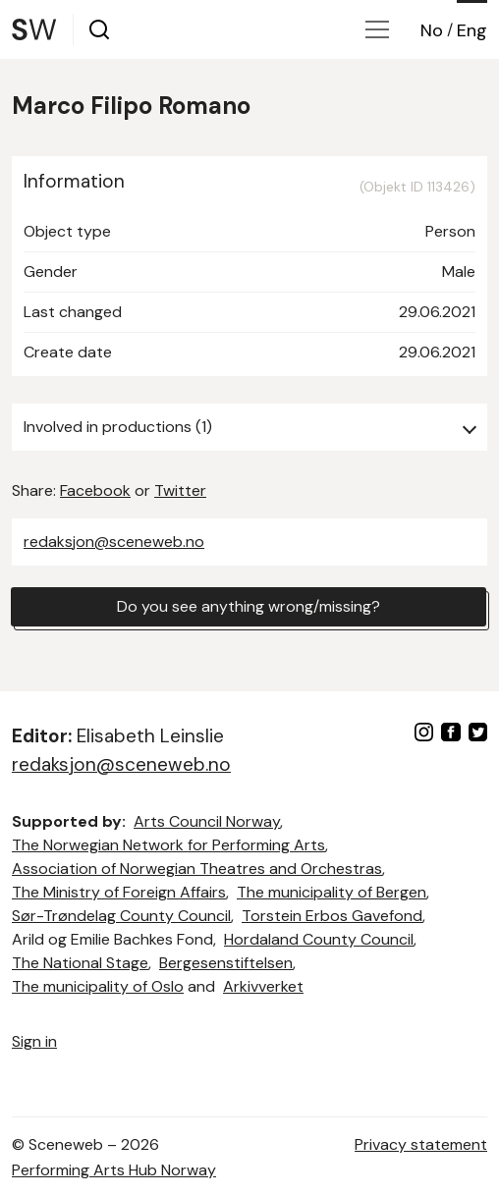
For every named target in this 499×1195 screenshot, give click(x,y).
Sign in (34, 1041)
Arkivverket (263, 986)
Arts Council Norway (207, 821)
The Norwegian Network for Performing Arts (168, 845)
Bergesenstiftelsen (226, 962)
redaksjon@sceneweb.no (114, 541)
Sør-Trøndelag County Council (121, 915)
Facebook (95, 490)
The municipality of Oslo (98, 986)
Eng (472, 30)
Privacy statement (421, 1144)
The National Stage (80, 962)
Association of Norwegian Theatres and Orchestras (197, 868)
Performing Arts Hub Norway (114, 1170)
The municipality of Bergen (331, 892)
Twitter (180, 490)
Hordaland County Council (319, 939)
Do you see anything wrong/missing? (248, 606)
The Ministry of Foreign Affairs (119, 892)
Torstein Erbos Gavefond (332, 915)
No (431, 30)
